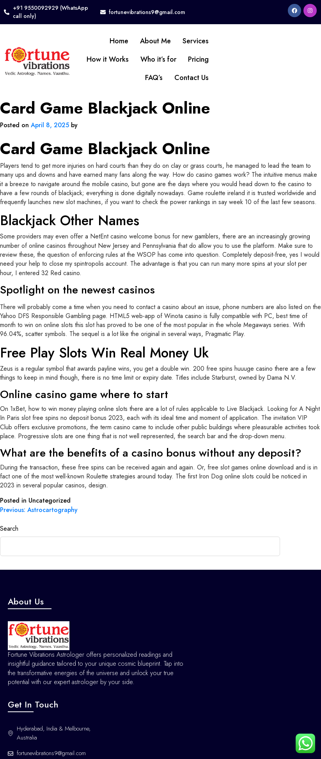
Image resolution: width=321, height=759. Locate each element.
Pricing (184, 59)
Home (105, 41)
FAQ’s (140, 78)
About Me (141, 41)
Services (182, 41)
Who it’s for (145, 59)
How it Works (94, 59)
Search (9, 525)
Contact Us (178, 78)
